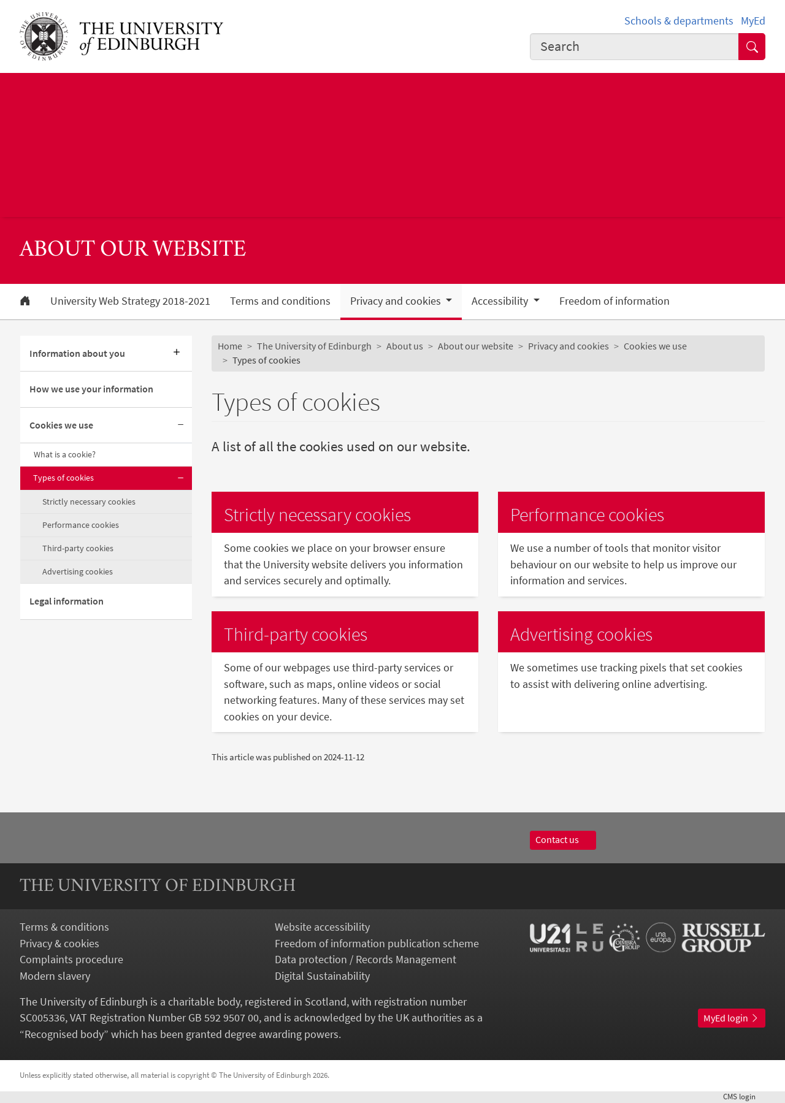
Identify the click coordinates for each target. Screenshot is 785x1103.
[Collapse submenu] (181, 425)
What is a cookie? (65, 454)
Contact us (563, 839)
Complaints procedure (71, 959)
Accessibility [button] (501, 301)
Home (230, 346)
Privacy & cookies (59, 943)
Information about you (77, 353)
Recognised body (64, 1034)
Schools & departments (678, 21)
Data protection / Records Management (365, 959)
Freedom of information (614, 301)
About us (404, 346)
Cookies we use (61, 425)
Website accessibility (322, 927)
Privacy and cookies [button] (396, 301)
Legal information (66, 601)
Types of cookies (63, 477)
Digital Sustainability (322, 976)
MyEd (753, 21)
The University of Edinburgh (314, 346)
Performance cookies (80, 524)
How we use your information (91, 389)
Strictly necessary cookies (89, 501)
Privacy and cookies (568, 346)
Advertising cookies (77, 571)
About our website (475, 346)
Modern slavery (55, 976)
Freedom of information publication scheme (377, 943)
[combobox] (634, 46)
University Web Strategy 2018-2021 (130, 301)
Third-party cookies (77, 548)
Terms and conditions (280, 301)
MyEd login (731, 1018)
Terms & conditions (64, 927)
